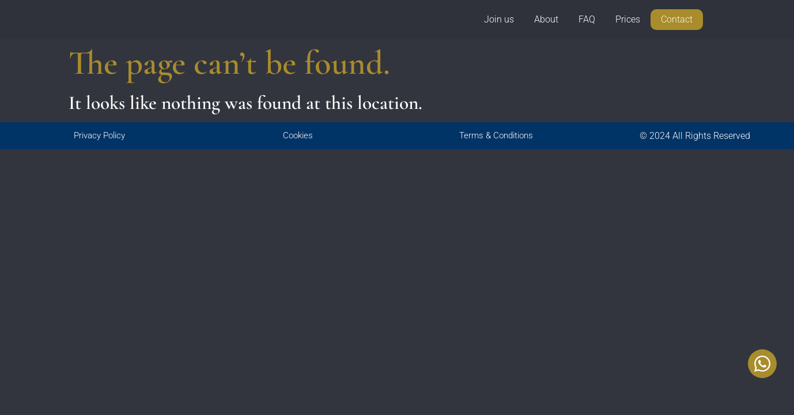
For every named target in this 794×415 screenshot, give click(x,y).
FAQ (587, 19)
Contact (677, 20)
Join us (499, 19)
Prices (627, 19)
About (546, 19)
